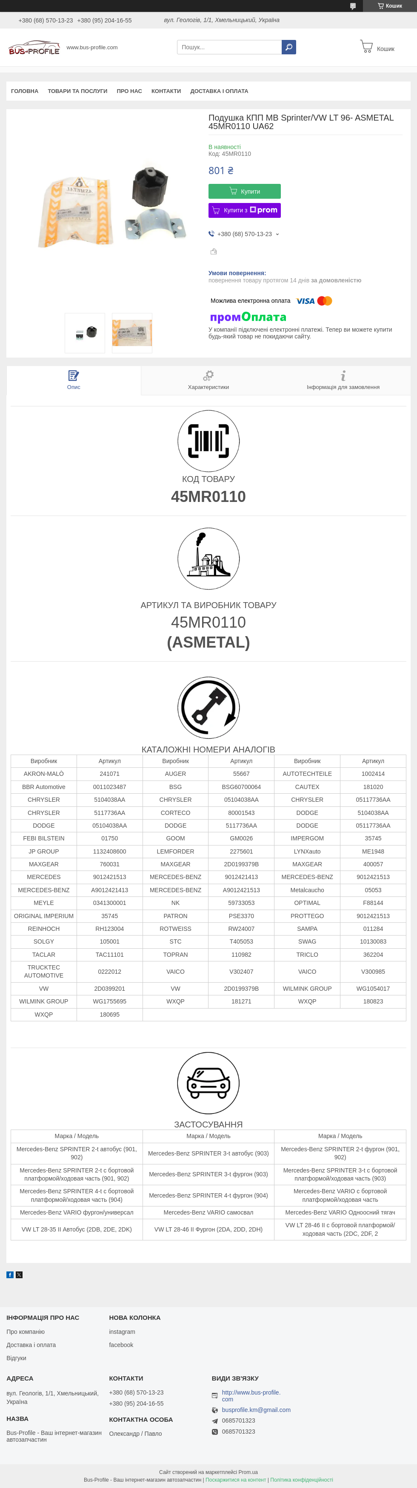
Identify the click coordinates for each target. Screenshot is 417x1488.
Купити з (250, 210)
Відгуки (16, 1358)
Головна (24, 91)
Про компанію (25, 1331)
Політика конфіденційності (301, 1480)
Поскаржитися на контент (236, 1480)
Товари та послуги (77, 91)
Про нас (129, 91)
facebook (121, 1344)
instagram (122, 1331)
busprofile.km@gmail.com (256, 1410)
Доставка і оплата (219, 91)
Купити (250, 191)
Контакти (166, 91)
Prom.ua (248, 1472)
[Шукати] (289, 47)
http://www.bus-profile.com (251, 1396)
